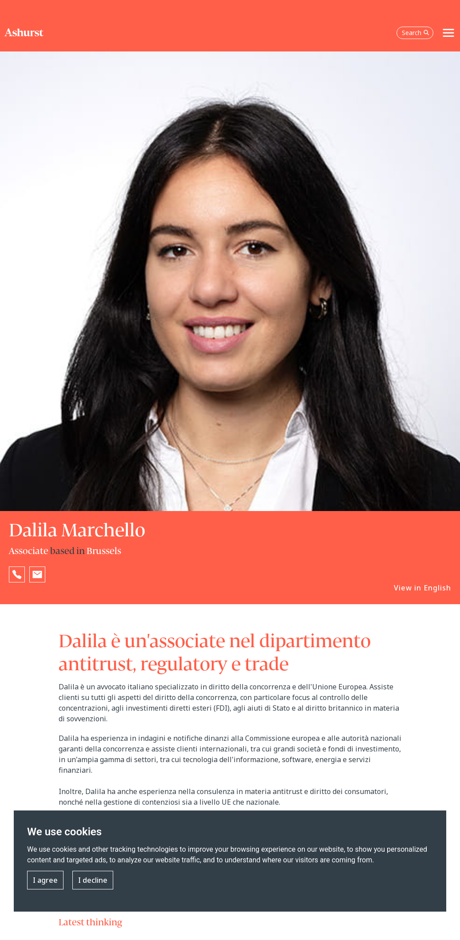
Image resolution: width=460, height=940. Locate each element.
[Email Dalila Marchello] (37, 574)
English (437, 588)
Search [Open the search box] (415, 32)
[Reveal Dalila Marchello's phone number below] (17, 574)
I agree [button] (45, 880)
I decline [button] (92, 880)
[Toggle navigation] (448, 33)
